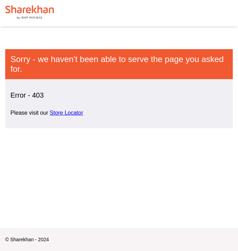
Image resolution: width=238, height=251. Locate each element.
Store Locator (66, 113)
